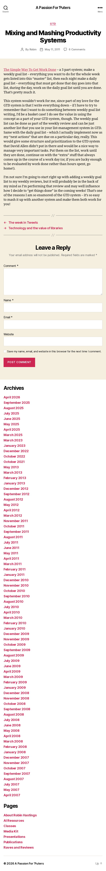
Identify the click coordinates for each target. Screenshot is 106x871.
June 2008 (12, 725)
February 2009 (15, 682)
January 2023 (14, 446)
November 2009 (16, 639)
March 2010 (13, 618)
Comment (11, 266)
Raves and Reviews (18, 847)
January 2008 (15, 752)
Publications (13, 842)
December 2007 (16, 757)
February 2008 (15, 747)
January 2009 (15, 687)
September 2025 (17, 402)
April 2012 (11, 510)
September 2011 (16, 532)
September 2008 (17, 709)
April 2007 (12, 795)
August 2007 (14, 779)
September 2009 (17, 650)
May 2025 (11, 424)
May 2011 (11, 553)
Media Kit (11, 831)
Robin (33, 49)
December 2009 (16, 634)
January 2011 (14, 575)
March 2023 (13, 440)
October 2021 (14, 462)
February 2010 (15, 623)
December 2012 (16, 489)
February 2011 (15, 569)
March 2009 (13, 677)
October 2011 (14, 526)
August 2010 (13, 601)
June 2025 (12, 419)
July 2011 (11, 542)
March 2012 (13, 515)
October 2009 (15, 644)
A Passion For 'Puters (53, 7)
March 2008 (13, 741)
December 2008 (16, 693)
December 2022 (16, 451)
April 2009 (12, 671)
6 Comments (77, 49)
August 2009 (14, 655)
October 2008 (15, 704)
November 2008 (16, 698)
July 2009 (12, 661)
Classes (10, 826)
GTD (53, 23)
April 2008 (12, 736)
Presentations (14, 837)
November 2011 (16, 521)
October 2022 (14, 456)
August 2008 (14, 714)
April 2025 (12, 429)
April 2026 (12, 397)
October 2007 (14, 768)
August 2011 (13, 537)
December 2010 (16, 580)
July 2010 (11, 607)
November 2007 (16, 763)
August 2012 (13, 499)
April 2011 (11, 558)
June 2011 (11, 548)
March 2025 (13, 435)
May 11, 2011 (52, 49)
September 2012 (16, 494)
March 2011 (12, 564)
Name (8, 300)
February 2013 (15, 478)
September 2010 (17, 596)
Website (9, 334)
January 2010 (14, 628)
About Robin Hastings (20, 815)
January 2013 (14, 483)
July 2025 (11, 413)
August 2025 (14, 408)
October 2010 (14, 591)
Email (8, 317)
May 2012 (11, 505)
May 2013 (11, 467)
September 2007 (17, 773)
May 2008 (12, 730)
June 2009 (12, 666)
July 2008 (12, 720)
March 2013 (13, 472)
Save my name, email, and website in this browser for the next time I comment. (54, 351)
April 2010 (12, 612)
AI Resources (14, 820)
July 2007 (11, 784)
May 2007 (11, 790)
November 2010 (16, 585)
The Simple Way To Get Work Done (30, 70)
